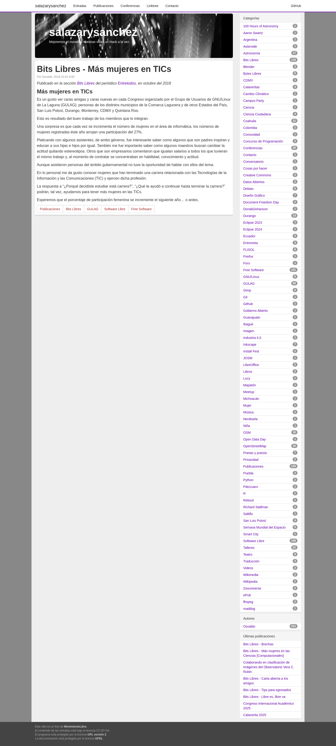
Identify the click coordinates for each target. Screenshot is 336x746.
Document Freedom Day (261, 202)
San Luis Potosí (254, 520)
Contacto (171, 6)
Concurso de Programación (263, 141)
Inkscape (249, 344)
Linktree (152, 6)
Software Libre (114, 209)
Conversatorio (253, 161)
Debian (248, 189)
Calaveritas (251, 87)
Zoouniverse (252, 588)
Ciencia (248, 107)
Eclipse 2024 (252, 229)
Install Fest (251, 351)
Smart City (251, 534)
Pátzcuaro (250, 487)
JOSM (247, 358)
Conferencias (130, 6)
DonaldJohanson (255, 209)
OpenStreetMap (254, 446)
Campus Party (253, 101)
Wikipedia (250, 581)
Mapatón (249, 385)
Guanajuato (251, 317)
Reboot (248, 500)
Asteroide (250, 46)
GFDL (99, 738)
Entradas (79, 6)
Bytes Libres (252, 73)
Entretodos (127, 83)
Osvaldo (249, 626)
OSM (247, 432)
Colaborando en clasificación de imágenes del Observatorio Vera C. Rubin (268, 667)
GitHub (296, 6)
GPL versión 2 (97, 734)
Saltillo (248, 514)
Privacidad (251, 460)
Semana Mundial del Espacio (264, 527)
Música (248, 412)
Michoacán (251, 399)
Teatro (247, 554)
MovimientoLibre (75, 726)
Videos (248, 568)
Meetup (248, 392)
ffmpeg (248, 602)
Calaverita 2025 (254, 715)
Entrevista (250, 243)
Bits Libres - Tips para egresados (267, 690)
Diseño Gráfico (254, 195)
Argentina (250, 40)
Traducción (251, 561)
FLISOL (249, 250)
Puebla (248, 473)
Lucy (246, 378)
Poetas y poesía (255, 453)
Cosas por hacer (255, 168)
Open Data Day (254, 439)
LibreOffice (251, 365)
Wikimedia (251, 575)
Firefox (248, 256)
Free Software (141, 209)
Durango (249, 216)
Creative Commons (257, 175)
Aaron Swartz (253, 33)
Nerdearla (250, 419)
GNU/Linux (251, 277)
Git (245, 297)
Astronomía (251, 53)
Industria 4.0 (252, 338)
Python (248, 480)
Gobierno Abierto (255, 311)
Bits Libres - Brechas (258, 644)
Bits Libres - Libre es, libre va (264, 697)
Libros (247, 371)
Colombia (250, 128)
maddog (249, 609)
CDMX (248, 80)
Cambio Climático (256, 94)
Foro (246, 263)
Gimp (247, 290)
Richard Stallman (255, 507)
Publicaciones (103, 6)
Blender (249, 67)
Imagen (248, 331)
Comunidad (251, 134)
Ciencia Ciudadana (257, 114)
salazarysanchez (50, 6)
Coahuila (249, 121)
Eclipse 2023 (252, 222)
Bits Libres (86, 83)
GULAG (92, 209)
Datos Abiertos (254, 182)
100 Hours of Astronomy (260, 26)
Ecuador (249, 236)
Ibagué (248, 324)
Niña (246, 426)
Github (248, 304)
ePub (247, 595)
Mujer (247, 405)
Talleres (249, 548)
